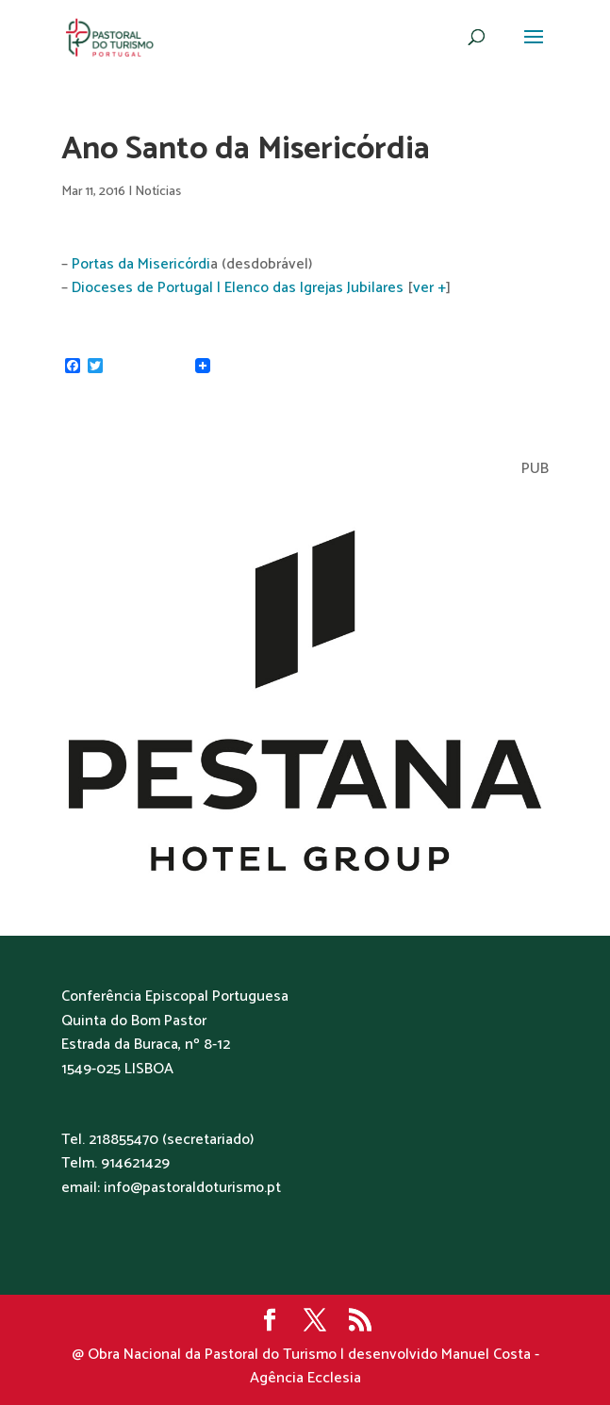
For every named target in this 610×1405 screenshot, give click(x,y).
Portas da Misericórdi (141, 264)
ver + (429, 288)
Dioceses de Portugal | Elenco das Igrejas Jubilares (238, 288)
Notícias (158, 192)
